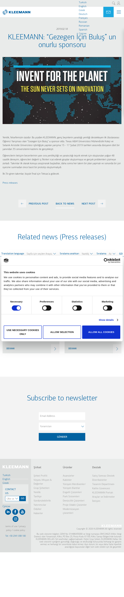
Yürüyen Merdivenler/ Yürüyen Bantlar (74, 486)
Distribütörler (99, 480)
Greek (82, 10)
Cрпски (82, 33)
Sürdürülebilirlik (42, 501)
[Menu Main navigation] (118, 12)
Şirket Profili (40, 476)
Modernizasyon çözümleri (71, 511)
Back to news (65, 204)
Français (83, 18)
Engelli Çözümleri (72, 492)
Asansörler (68, 476)
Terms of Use (11, 526)
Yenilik (37, 492)
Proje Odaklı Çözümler (75, 505)
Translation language (12, 253)
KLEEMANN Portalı (102, 492)
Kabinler (67, 480)
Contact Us (10, 491)
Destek (96, 467)
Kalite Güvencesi (101, 488)
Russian (83, 22)
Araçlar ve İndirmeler (103, 497)
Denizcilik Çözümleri (73, 501)
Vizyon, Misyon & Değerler (43, 482)
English (82, 6)
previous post (38, 204)
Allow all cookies (101, 332)
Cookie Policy (19, 530)
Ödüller (37, 509)
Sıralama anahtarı (69, 253)
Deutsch (83, 14)
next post (88, 204)
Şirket (37, 467)
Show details (106, 319)
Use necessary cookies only (22, 332)
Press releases (10, 183)
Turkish (83, 2)
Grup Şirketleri (41, 488)
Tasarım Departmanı (103, 484)
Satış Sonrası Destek (103, 476)
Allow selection (62, 332)
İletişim (96, 501)
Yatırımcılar (40, 505)
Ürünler (67, 467)
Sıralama (101, 253)
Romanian (84, 26)
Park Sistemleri (71, 496)
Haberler (38, 513)
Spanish (83, 29)
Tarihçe (37, 496)
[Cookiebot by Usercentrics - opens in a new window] (106, 260)
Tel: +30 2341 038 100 (15, 536)
